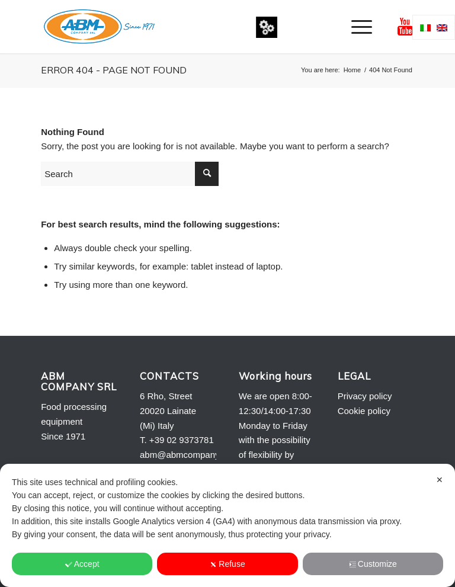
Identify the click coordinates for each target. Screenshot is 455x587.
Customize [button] (373, 564)
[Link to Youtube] (405, 27)
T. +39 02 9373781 (177, 440)
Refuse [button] (227, 564)
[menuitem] (355, 26)
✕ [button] (439, 480)
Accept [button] (82, 564)
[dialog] (227, 525)
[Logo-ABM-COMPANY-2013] (99, 26)
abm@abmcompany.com (189, 455)
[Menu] (355, 26)
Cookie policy (364, 411)
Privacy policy (365, 396)
